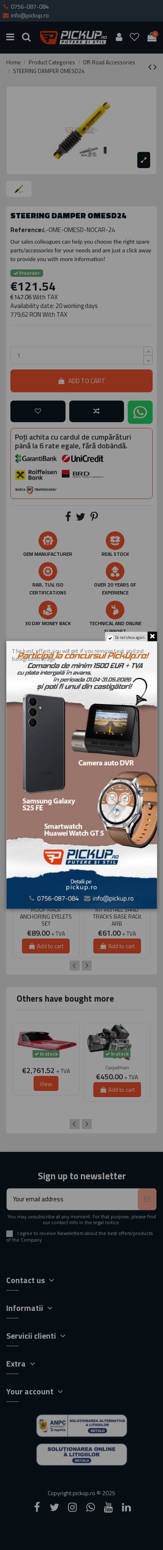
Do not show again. (129, 638)
